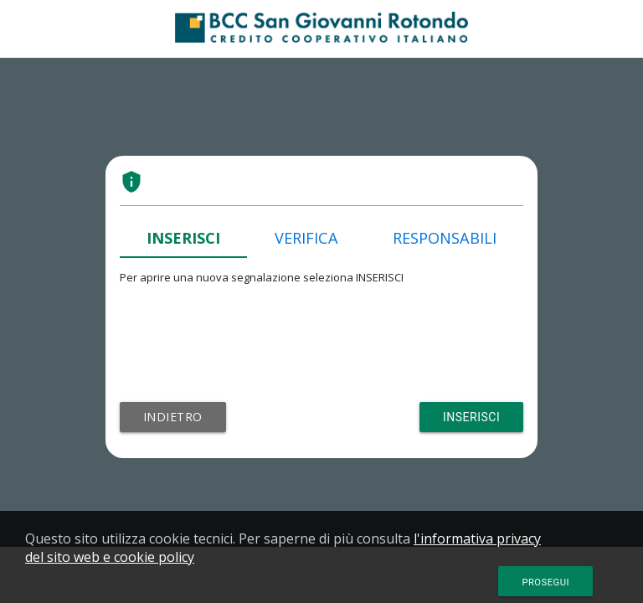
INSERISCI (183, 238)
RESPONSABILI (444, 238)
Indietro (173, 417)
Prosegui (545, 582)
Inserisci (471, 417)
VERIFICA (306, 238)
